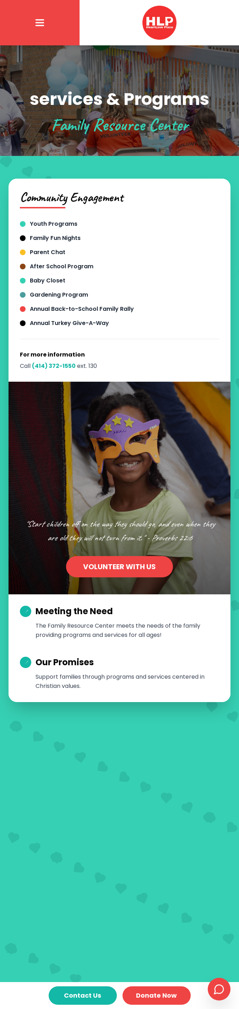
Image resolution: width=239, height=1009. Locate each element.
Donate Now (156, 995)
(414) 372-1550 (54, 366)
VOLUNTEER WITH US (119, 567)
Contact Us (82, 995)
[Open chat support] (219, 989)
